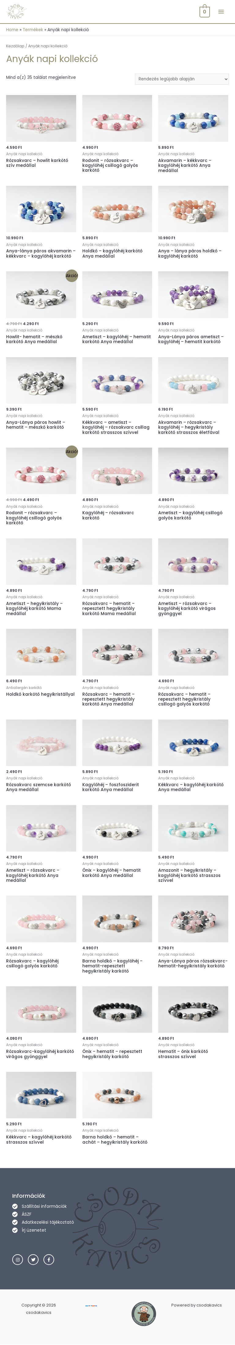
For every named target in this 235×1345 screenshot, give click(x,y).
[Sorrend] (182, 79)
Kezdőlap (15, 46)
